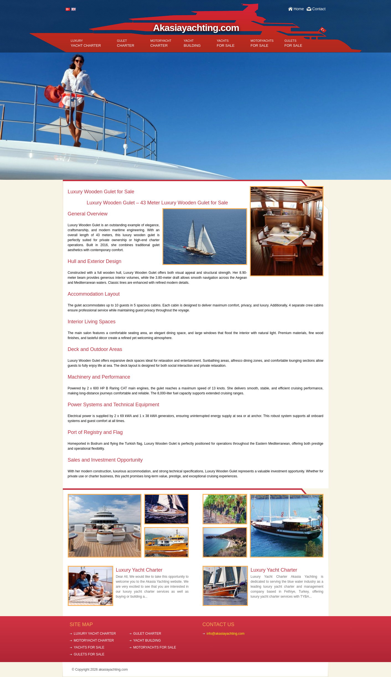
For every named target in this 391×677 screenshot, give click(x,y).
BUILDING (192, 43)
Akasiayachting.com (196, 27)
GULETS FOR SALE (89, 654)
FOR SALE (225, 43)
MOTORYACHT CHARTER (94, 640)
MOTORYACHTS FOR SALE (154, 647)
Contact (318, 9)
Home (299, 9)
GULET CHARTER (147, 634)
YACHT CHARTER (86, 43)
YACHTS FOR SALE (89, 647)
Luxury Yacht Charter (139, 570)
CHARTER (125, 43)
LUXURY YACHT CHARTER (95, 634)
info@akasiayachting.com (226, 634)
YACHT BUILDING (147, 640)
